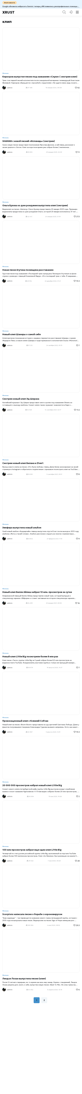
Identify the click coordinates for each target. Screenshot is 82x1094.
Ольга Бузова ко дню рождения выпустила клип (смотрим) (35, 205)
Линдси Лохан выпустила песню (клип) (24, 978)
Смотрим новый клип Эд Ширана (20, 398)
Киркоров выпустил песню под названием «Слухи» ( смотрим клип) (39, 76)
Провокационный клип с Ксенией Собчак (25, 721)
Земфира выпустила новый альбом (21, 527)
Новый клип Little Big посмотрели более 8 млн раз (30, 656)
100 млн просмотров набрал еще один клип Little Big (32, 849)
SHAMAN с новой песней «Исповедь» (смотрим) (28, 141)
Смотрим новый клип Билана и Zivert (22, 463)
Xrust (8, 12)
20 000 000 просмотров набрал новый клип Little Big (32, 785)
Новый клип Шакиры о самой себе (21, 334)
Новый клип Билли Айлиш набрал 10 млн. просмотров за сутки (37, 592)
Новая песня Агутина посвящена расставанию (27, 270)
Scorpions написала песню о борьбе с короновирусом (32, 914)
